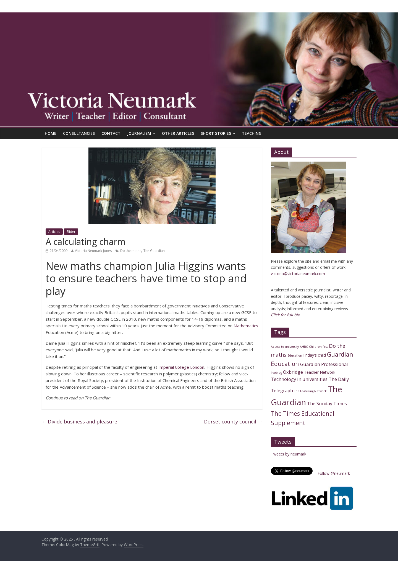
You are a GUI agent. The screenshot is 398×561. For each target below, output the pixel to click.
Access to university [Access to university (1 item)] (285, 347)
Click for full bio (285, 314)
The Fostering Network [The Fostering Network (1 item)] (310, 391)
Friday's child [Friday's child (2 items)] (314, 355)
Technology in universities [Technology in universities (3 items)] (299, 379)
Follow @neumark (334, 473)
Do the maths (130, 250)
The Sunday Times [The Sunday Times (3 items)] (327, 403)
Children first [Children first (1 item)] (318, 347)
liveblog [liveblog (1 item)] (276, 373)
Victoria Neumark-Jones (93, 250)
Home (50, 133)
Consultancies (79, 133)
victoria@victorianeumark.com (298, 273)
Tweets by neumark (288, 454)
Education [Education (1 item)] (294, 355)
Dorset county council (233, 421)
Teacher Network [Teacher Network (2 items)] (319, 372)
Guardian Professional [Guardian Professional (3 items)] (324, 364)
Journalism (139, 133)
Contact (111, 133)
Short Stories (216, 133)
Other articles (178, 133)
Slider (71, 231)
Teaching (251, 133)
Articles (54, 231)
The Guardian (154, 250)
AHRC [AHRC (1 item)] (304, 347)
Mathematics (246, 325)
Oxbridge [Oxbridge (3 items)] (293, 372)
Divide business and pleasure (79, 421)
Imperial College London (181, 367)
